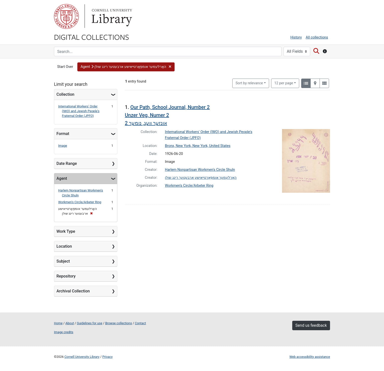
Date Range (66, 163)
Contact (140, 323)
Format (62, 133)
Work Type (65, 231)
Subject (63, 261)
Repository (66, 276)
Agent (61, 178)
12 (283, 82)
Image (62, 145)
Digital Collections (91, 37)
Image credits (63, 332)
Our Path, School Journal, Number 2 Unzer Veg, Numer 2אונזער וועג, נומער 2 (167, 115)
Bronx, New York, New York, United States (198, 146)
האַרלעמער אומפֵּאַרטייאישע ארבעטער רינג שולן (201, 178)
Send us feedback (311, 325)
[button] (126, 66)
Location (64, 246)
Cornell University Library (81, 357)
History (296, 37)
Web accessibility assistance (309, 357)
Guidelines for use (89, 323)
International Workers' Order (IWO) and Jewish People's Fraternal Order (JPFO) (78, 111)
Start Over (65, 67)
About (69, 323)
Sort (249, 83)
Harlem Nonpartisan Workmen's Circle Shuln (200, 170)
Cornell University (66, 16)
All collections (317, 37)
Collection (65, 94)
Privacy (107, 357)
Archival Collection (73, 291)
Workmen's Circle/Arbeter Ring (79, 202)
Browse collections (118, 323)
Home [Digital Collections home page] (58, 323)
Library (111, 16)
